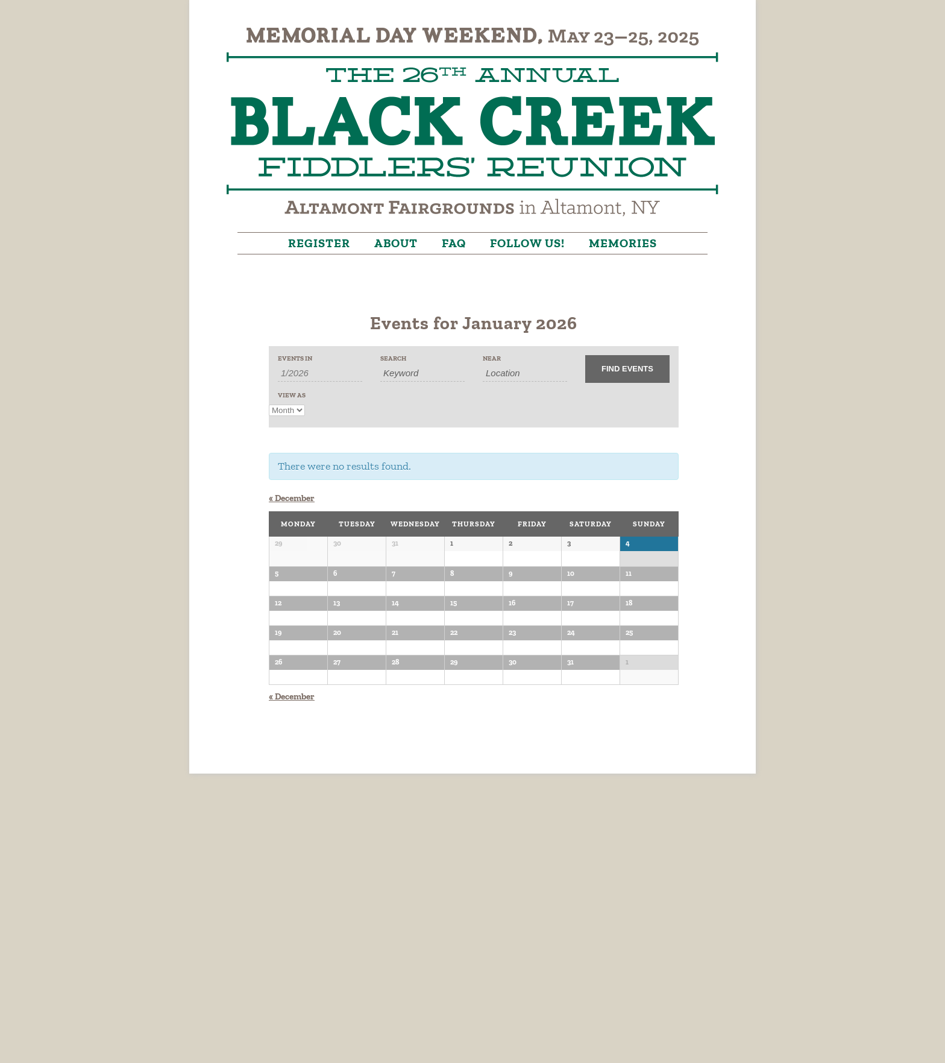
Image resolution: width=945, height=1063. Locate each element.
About (396, 243)
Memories (623, 243)
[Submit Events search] (627, 369)
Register (319, 243)
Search (393, 358)
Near (492, 358)
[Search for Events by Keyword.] (422, 373)
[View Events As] (287, 410)
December (292, 498)
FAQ (454, 243)
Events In (295, 358)
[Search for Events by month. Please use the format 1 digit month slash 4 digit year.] (320, 373)
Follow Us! (527, 243)
